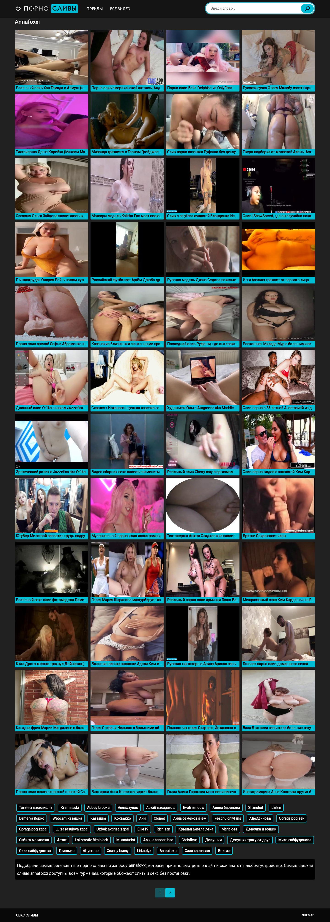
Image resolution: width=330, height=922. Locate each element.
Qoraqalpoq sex (291, 818)
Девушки (213, 840)
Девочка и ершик (261, 829)
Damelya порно (31, 818)
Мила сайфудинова (294, 840)
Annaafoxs (168, 851)
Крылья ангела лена (195, 829)
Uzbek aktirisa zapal (112, 829)
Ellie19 (142, 829)
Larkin (276, 807)
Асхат (61, 840)
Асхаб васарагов (160, 807)
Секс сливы (27, 915)
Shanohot (255, 807)
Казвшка (98, 818)
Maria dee (229, 829)
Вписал (224, 851)
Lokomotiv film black (91, 840)
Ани (142, 818)
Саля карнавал (197, 851)
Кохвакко (122, 818)
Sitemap (308, 915)
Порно (46, 8)
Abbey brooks (98, 807)
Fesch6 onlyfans (227, 818)
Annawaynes (128, 807)
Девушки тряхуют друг (250, 840)
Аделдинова (260, 818)
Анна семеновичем (189, 818)
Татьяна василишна (35, 807)
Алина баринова (226, 807)
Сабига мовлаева (34, 840)
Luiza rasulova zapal (71, 829)
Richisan (163, 829)
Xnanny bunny (118, 851)
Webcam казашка (67, 818)
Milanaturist (125, 840)
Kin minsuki (69, 807)
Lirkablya (144, 851)
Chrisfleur (189, 840)
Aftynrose (91, 851)
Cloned (159, 818)
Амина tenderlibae (158, 840)
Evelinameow (193, 807)
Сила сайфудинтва (35, 851)
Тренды (95, 9)
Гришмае (66, 851)
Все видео (120, 9)
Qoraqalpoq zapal (33, 829)
